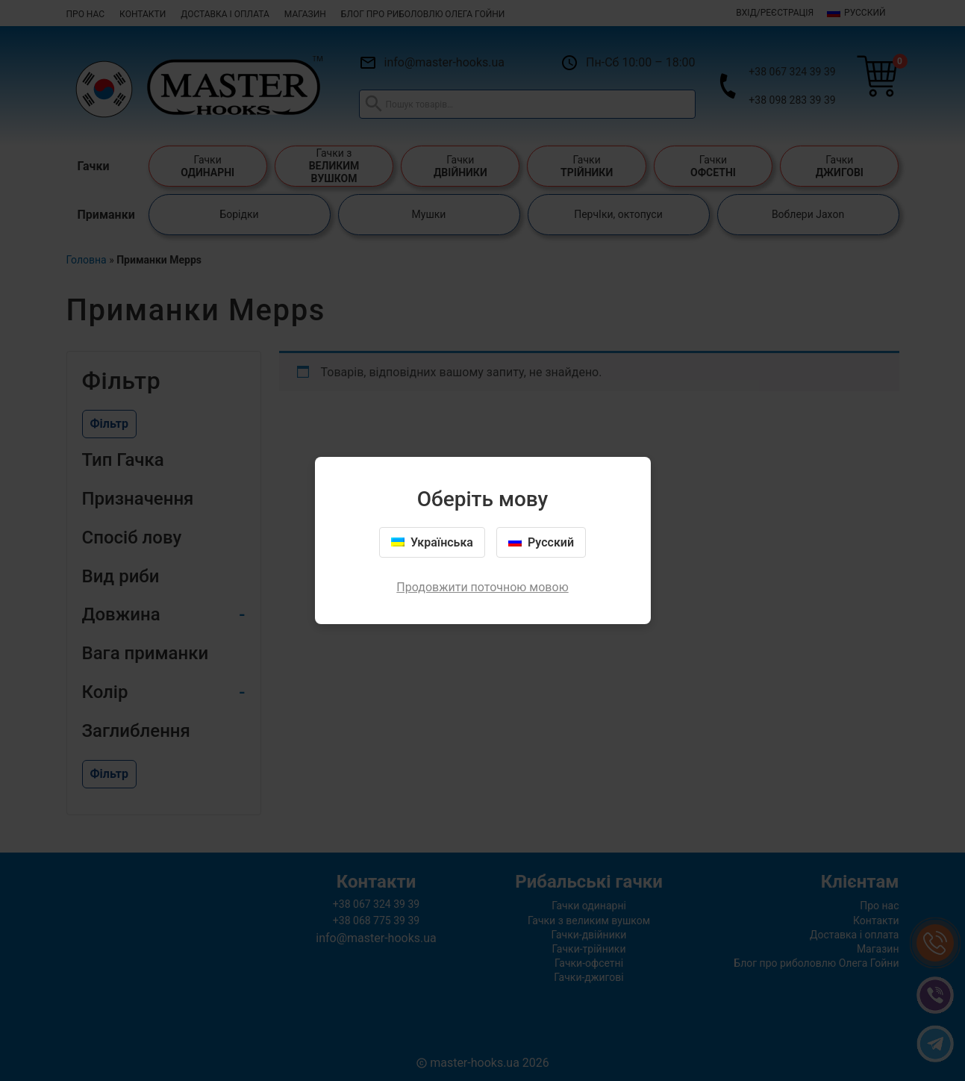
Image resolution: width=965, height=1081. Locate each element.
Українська (432, 542)
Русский (541, 542)
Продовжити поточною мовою (482, 587)
